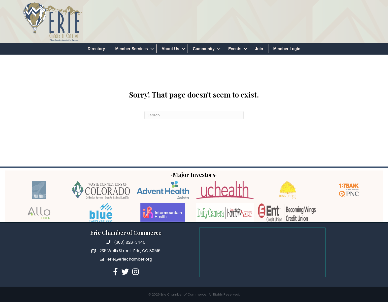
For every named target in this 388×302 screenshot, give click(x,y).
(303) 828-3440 (129, 242)
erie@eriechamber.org (129, 259)
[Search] (194, 115)
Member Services (131, 49)
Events (234, 49)
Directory (96, 49)
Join (259, 49)
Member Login (286, 49)
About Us (170, 49)
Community (204, 49)
